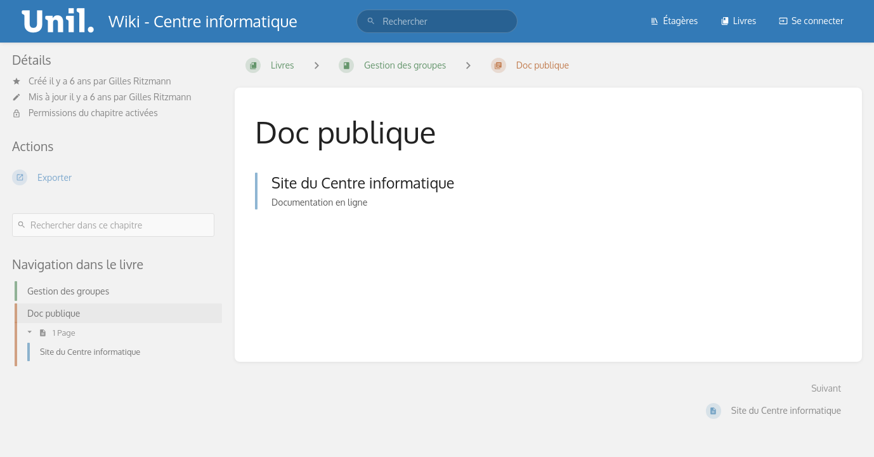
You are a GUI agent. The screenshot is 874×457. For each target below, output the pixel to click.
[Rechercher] (371, 21)
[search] (436, 21)
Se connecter (811, 20)
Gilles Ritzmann (139, 81)
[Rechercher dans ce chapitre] (113, 225)
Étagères (674, 20)
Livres (739, 20)
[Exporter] (113, 177)
